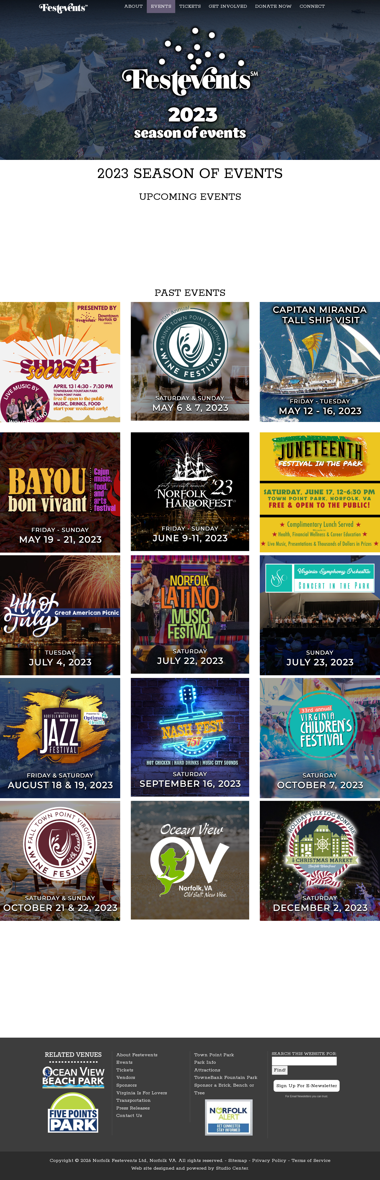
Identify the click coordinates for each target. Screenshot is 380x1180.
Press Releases (133, 1108)
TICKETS (190, 6)
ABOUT (133, 6)
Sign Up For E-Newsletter (306, 1086)
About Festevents (136, 1055)
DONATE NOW (273, 6)
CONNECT (312, 6)
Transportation (133, 1100)
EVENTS (161, 6)
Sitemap (237, 1161)
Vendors (125, 1077)
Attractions (207, 1070)
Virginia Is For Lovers (141, 1093)
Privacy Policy (269, 1161)
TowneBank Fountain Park (225, 1077)
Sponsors (126, 1085)
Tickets (124, 1070)
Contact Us (129, 1116)
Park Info (205, 1062)
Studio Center (232, 1168)
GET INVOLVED (228, 6)
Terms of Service (311, 1161)
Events (124, 1062)
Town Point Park (214, 1055)
